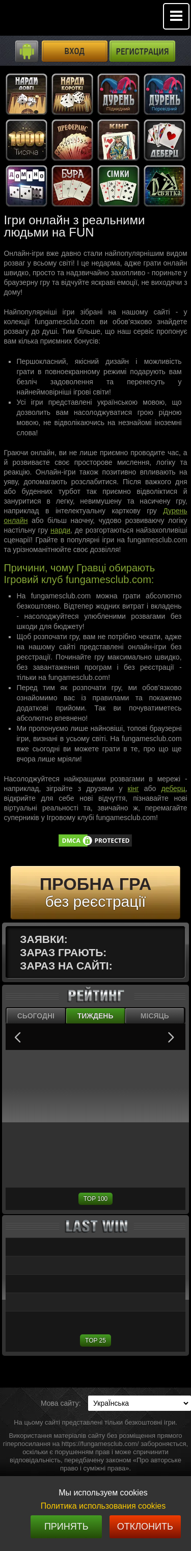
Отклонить (145, 1526)
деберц (173, 788)
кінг (133, 788)
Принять (66, 1526)
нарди (60, 530)
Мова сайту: (61, 1403)
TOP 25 (95, 1340)
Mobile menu (176, 16)
